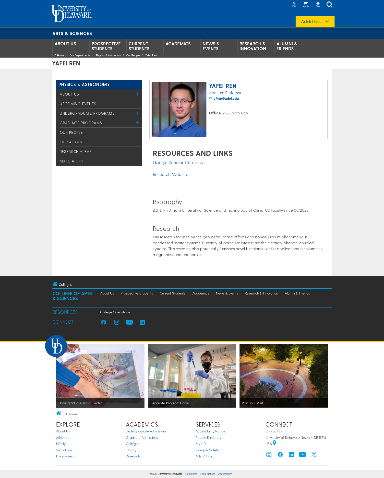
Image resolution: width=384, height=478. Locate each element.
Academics (178, 43)
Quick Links (311, 21)
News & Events (211, 46)
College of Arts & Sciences (72, 296)
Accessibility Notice (210, 431)
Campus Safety (207, 450)
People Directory (208, 437)
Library (131, 450)
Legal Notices (207, 474)
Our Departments (80, 55)
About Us (65, 43)
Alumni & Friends (286, 46)
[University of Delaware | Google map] (274, 443)
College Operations (115, 312)
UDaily (61, 443)
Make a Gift (72, 161)
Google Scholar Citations (178, 162)
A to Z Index (205, 456)
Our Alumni (72, 142)
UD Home (58, 55)
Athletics (62, 437)
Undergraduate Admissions (146, 431)
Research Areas (76, 151)
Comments (191, 474)
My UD (201, 443)
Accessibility (225, 474)
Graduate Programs (81, 123)
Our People (133, 55)
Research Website (170, 174)
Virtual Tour (64, 450)
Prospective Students (106, 46)
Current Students (139, 46)
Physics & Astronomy (108, 55)
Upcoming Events (78, 103)
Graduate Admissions (142, 437)
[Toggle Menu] (137, 94)
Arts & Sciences (72, 33)
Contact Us (274, 431)
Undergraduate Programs (87, 113)
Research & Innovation (253, 46)
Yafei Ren (151, 55)
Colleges (132, 443)
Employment (65, 456)
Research (133, 456)
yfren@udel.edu (226, 98)
